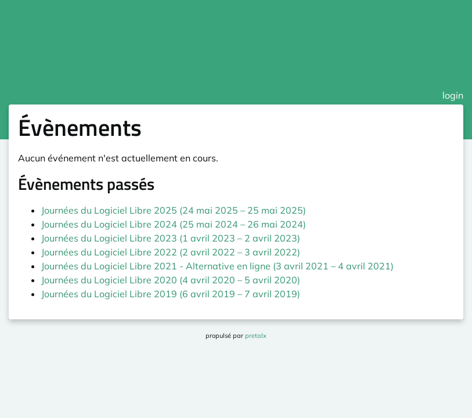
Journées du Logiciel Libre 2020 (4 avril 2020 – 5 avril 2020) (170, 280)
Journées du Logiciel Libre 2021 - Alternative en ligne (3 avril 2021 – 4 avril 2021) (217, 266)
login (452, 95)
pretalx (255, 335)
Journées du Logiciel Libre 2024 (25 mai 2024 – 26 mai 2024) (173, 224)
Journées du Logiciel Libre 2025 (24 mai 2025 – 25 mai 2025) (173, 210)
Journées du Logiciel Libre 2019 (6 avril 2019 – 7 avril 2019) (170, 294)
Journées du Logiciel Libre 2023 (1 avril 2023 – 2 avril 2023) (170, 238)
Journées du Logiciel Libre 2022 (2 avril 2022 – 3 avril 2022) (170, 252)
